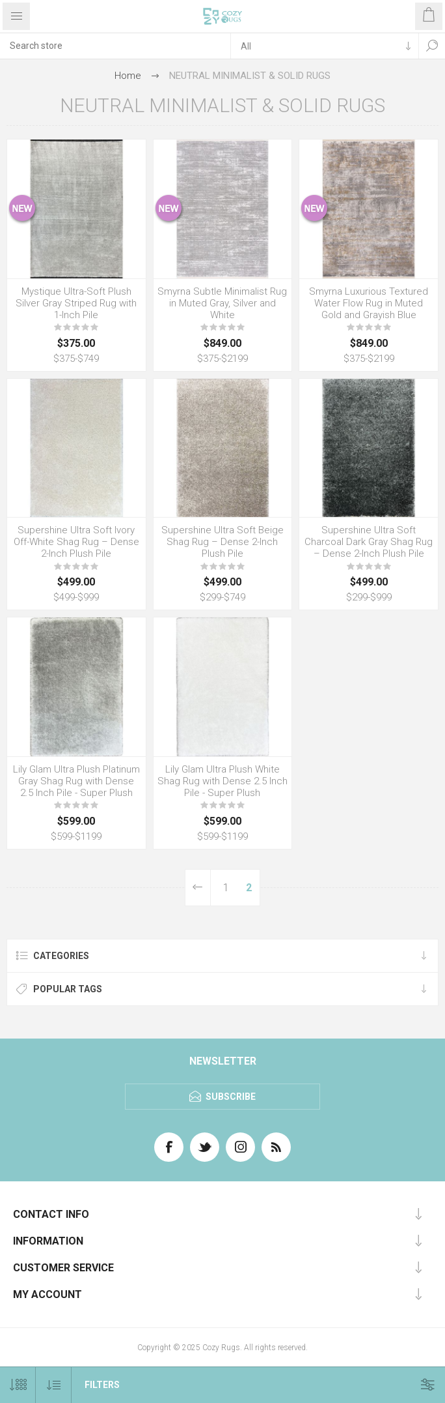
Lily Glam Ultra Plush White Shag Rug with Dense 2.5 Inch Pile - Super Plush (222, 781)
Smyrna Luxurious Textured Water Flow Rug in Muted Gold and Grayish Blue (368, 303)
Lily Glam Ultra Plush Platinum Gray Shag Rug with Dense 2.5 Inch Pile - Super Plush (76, 781)
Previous (198, 888)
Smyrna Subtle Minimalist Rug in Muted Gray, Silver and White (222, 303)
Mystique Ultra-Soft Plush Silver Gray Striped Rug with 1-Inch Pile (76, 303)
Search (432, 46)
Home (128, 75)
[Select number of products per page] (18, 1385)
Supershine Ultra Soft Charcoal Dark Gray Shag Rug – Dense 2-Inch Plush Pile (368, 541)
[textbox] (115, 46)
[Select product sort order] (54, 1385)
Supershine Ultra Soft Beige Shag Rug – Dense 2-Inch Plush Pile (222, 541)
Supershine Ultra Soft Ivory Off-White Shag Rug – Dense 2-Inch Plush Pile (76, 541)
